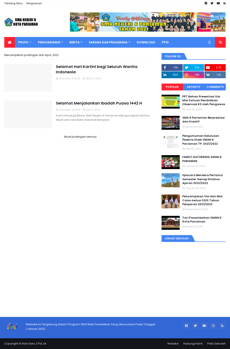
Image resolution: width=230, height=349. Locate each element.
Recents (193, 87)
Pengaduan (34, 3)
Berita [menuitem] (74, 42)
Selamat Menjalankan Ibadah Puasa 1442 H (99, 103)
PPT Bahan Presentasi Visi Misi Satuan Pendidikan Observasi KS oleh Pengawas (203, 100)
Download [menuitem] (146, 42)
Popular (172, 87)
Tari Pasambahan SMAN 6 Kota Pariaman (201, 220)
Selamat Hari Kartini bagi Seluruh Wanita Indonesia (97, 69)
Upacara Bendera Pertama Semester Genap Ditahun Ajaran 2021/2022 (202, 179)
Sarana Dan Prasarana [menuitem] (108, 42)
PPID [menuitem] (165, 42)
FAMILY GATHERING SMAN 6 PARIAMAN (202, 159)
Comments (215, 87)
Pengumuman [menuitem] (49, 42)
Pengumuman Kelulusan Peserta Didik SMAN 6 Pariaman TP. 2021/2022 (200, 140)
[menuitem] (9, 42)
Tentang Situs (13, 3)
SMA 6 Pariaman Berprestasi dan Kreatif (203, 120)
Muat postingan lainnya (80, 137)
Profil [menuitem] (23, 42)
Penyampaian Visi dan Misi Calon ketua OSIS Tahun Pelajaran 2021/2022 (202, 200)
